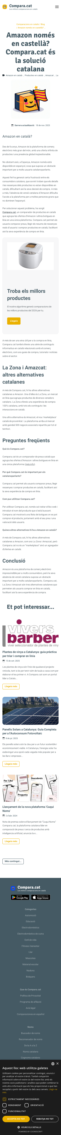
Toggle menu (58, 7)
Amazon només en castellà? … (31, 27)
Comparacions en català (27, 24)
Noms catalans (30, 1051)
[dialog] (30, 1097)
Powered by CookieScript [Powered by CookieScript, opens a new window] (30, 1131)
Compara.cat (9, 212)
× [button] (57, 1063)
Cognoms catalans (30, 1057)
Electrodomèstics (30, 927)
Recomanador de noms (30, 1039)
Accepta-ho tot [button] (16, 1118)
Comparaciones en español (30, 1014)
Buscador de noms (30, 1033)
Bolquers (30, 976)
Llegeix (14, 321)
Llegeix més (11, 686)
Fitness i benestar (30, 946)
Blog (43, 24)
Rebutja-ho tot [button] (45, 1118)
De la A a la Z (30, 1045)
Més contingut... (13, 861)
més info (30, 464)
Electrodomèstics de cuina (30, 933)
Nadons (30, 970)
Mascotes (30, 958)
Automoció (30, 915)
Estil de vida (30, 940)
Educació (30, 921)
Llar (31, 952)
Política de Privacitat (30, 995)
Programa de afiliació (30, 1002)
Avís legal (30, 1008)
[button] (30, 1127)
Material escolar (30, 964)
